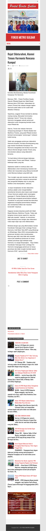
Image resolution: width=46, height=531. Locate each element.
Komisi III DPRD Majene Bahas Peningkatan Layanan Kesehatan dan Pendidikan (26, 387)
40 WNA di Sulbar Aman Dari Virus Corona (23, 268)
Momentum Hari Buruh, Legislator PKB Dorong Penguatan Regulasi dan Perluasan (26, 462)
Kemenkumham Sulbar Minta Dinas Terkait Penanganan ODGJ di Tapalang (23, 274)
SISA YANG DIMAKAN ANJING (22, 416)
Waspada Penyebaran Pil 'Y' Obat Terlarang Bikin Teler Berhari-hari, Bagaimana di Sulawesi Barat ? (26, 358)
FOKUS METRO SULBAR (23, 37)
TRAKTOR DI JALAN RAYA (21, 343)
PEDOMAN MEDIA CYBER (16, 334)
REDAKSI (11, 331)
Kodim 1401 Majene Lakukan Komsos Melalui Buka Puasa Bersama (25, 402)
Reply (10, 65)
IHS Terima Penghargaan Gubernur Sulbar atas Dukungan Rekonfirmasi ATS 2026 (26, 372)
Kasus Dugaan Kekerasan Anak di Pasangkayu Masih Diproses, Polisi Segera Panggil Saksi (26, 446)
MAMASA (16, 65)
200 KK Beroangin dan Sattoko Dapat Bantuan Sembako (25, 430)
